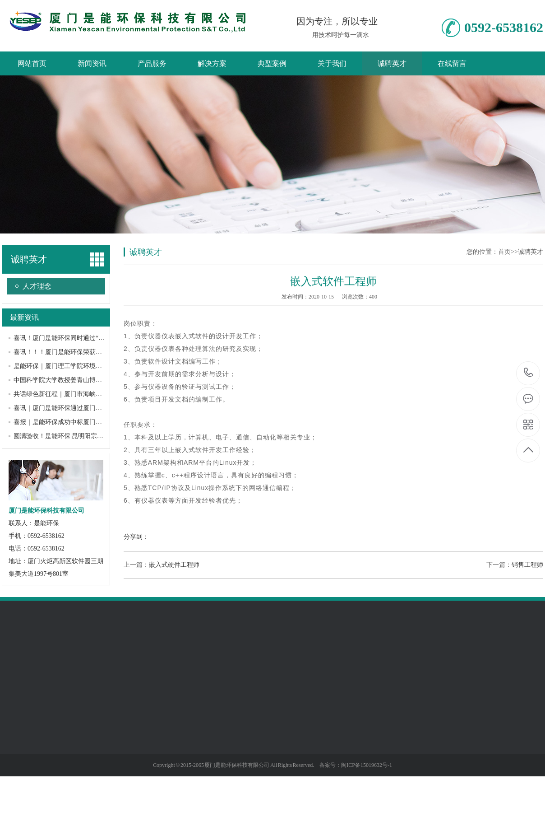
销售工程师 (527, 564)
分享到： (136, 536)
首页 (504, 251)
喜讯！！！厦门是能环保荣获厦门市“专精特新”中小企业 (92, 352)
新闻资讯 (92, 63)
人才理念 (37, 286)
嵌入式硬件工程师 (174, 564)
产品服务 (152, 63)
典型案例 (272, 63)
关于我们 (332, 63)
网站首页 (32, 63)
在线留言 (452, 63)
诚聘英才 (392, 63)
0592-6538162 (528, 373)
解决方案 (212, 63)
